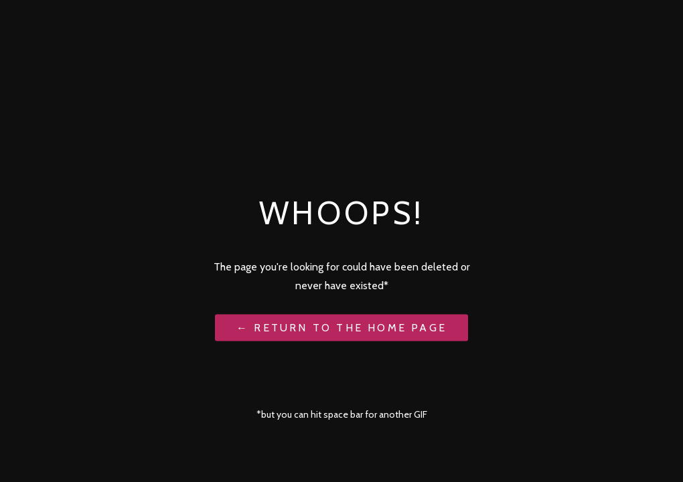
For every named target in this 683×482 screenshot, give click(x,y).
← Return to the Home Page (341, 327)
